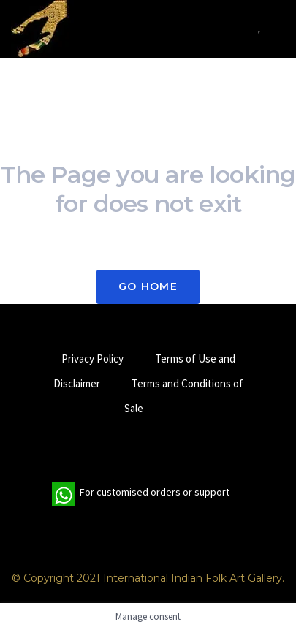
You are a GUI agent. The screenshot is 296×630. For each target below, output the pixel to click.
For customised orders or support (140, 494)
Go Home (148, 286)
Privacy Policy (92, 358)
